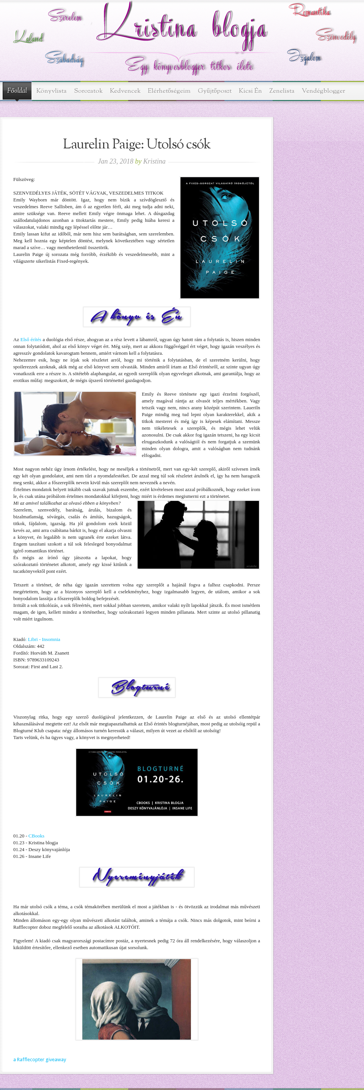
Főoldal (17, 91)
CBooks (36, 836)
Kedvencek (125, 91)
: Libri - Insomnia (42, 639)
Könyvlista (51, 91)
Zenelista (282, 91)
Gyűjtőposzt (215, 91)
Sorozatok (88, 91)
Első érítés (30, 339)
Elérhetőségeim (169, 91)
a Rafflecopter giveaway (39, 1059)
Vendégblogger (323, 91)
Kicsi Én (250, 91)
